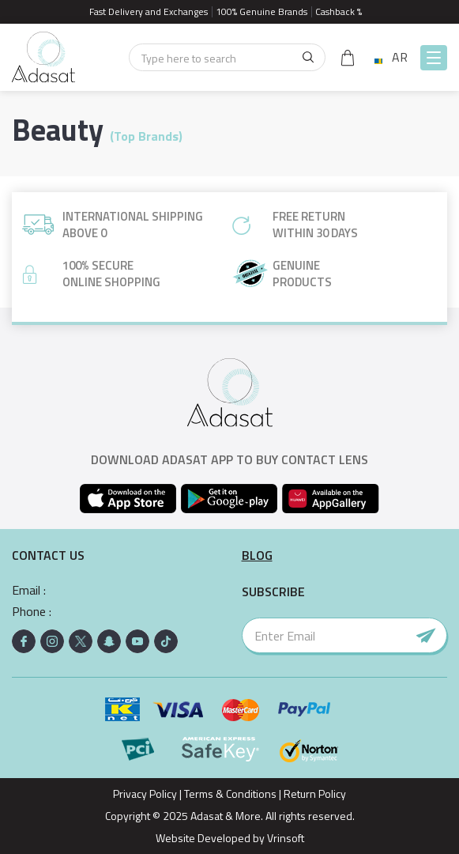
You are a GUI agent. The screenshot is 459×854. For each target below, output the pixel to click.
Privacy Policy (145, 793)
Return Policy (315, 793)
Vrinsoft (284, 837)
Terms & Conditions (230, 793)
